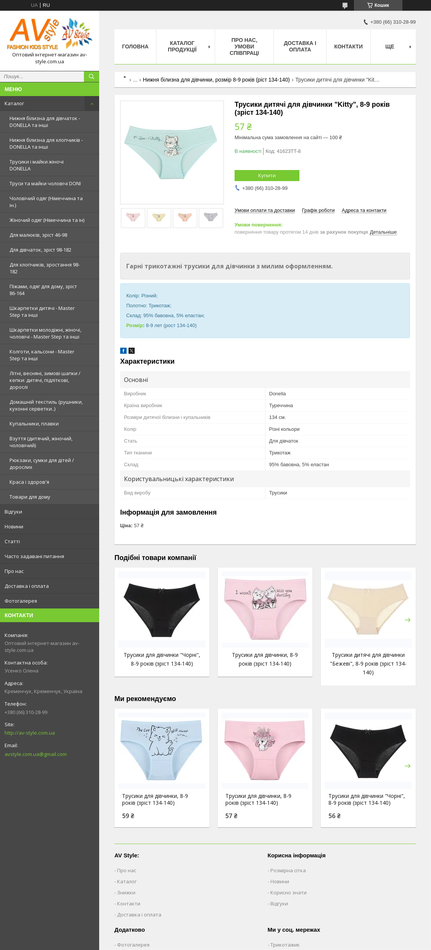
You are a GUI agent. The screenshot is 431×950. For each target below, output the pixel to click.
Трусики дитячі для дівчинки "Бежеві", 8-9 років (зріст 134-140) (368, 663)
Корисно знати (288, 892)
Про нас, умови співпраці (244, 46)
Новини (14, 526)
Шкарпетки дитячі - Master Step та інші (42, 311)
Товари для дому (30, 496)
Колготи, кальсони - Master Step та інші (42, 355)
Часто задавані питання (34, 556)
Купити (267, 175)
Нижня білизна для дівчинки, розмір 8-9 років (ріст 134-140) (216, 80)
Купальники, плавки (34, 423)
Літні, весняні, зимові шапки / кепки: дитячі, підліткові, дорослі (45, 380)
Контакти (348, 46)
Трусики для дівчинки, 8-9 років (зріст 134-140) (155, 799)
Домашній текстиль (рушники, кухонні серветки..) (46, 405)
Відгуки (13, 511)
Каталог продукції (182, 46)
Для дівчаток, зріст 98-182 (40, 249)
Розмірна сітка (288, 870)
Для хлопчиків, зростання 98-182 (45, 268)
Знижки (126, 892)
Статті (12, 541)
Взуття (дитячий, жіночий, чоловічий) (41, 442)
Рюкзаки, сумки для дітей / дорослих (42, 463)
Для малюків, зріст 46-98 (38, 234)
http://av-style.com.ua (30, 732)
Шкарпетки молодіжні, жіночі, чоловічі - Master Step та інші (45, 333)
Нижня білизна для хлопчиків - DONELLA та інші (46, 143)
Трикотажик (285, 944)
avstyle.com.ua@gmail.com (36, 754)
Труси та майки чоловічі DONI (45, 183)
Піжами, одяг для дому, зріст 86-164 (43, 290)
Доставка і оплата (27, 586)
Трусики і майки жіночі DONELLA (37, 165)
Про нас (14, 571)
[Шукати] (91, 76)
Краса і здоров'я (29, 481)
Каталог (14, 103)
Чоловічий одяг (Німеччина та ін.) (46, 202)
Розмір (134, 325)
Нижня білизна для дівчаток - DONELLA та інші (45, 121)
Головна (135, 46)
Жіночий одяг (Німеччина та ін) (47, 220)
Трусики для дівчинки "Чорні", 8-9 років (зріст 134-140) (366, 799)
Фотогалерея (21, 600)
